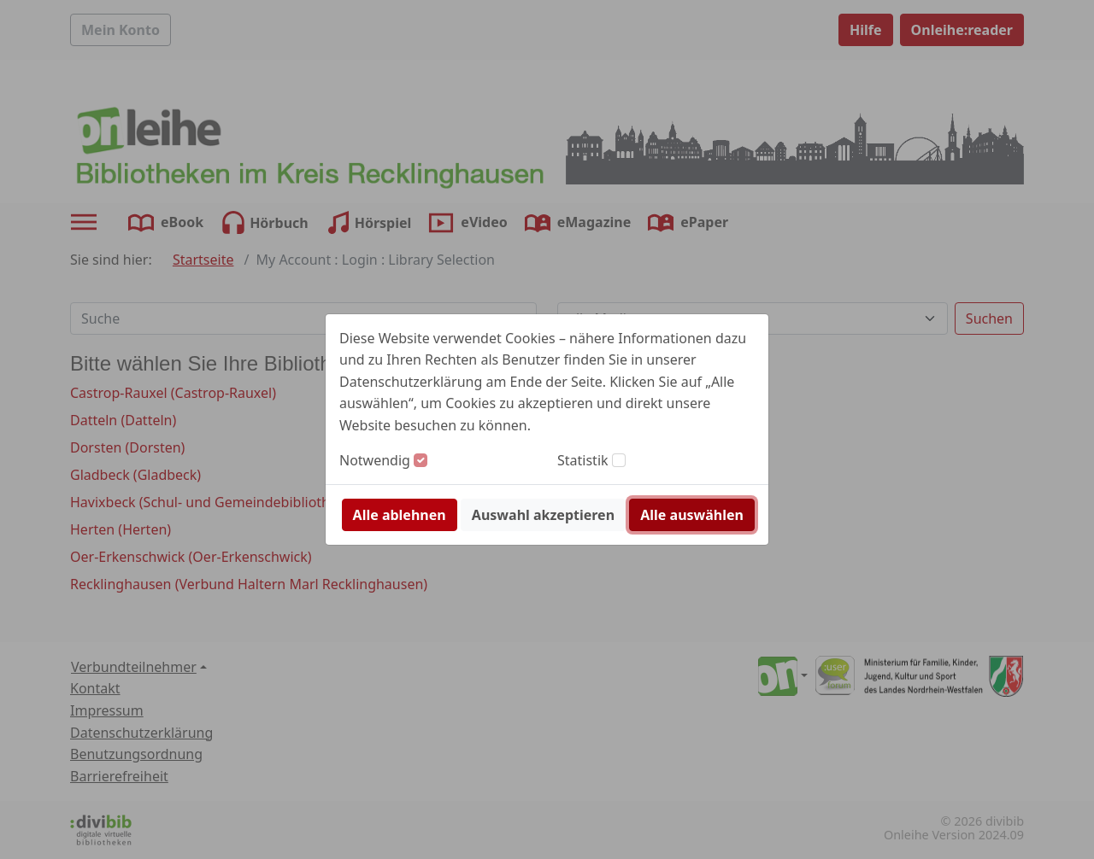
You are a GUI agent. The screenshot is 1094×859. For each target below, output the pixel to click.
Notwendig (374, 460)
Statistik (583, 460)
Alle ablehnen (399, 514)
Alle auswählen (692, 514)
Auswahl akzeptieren (543, 514)
